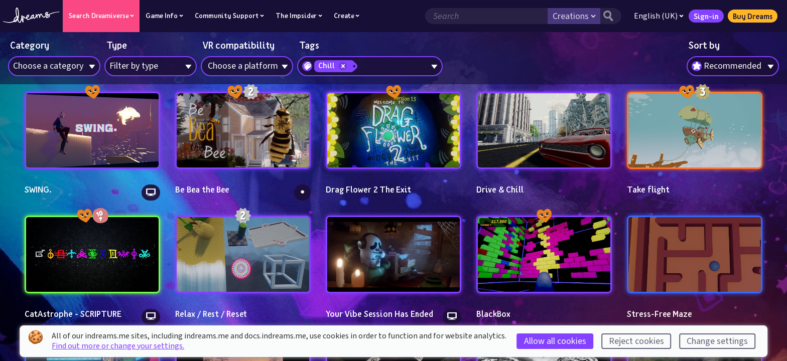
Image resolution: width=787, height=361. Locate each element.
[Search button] (609, 16)
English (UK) (658, 16)
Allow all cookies (555, 341)
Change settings (717, 341)
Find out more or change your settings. (118, 346)
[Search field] (485, 16)
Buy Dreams (751, 16)
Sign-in (705, 16)
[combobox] (733, 66)
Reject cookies (636, 341)
